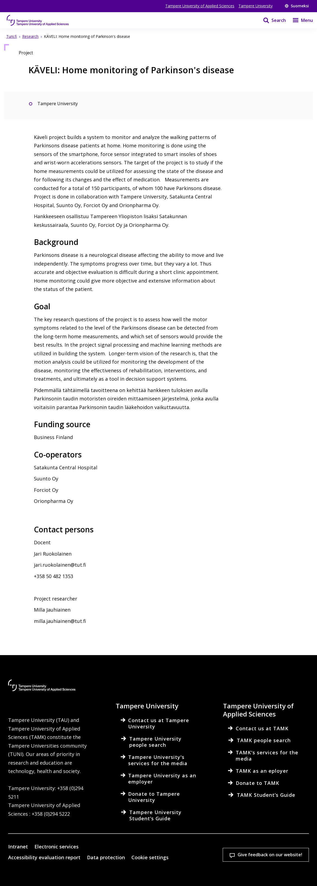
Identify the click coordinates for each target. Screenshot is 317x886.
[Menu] (299, 20)
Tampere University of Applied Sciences (199, 5)
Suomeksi (297, 5)
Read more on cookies (42, 854)
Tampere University (255, 5)
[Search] (271, 20)
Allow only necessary (176, 872)
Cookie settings (41, 872)
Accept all (108, 872)
